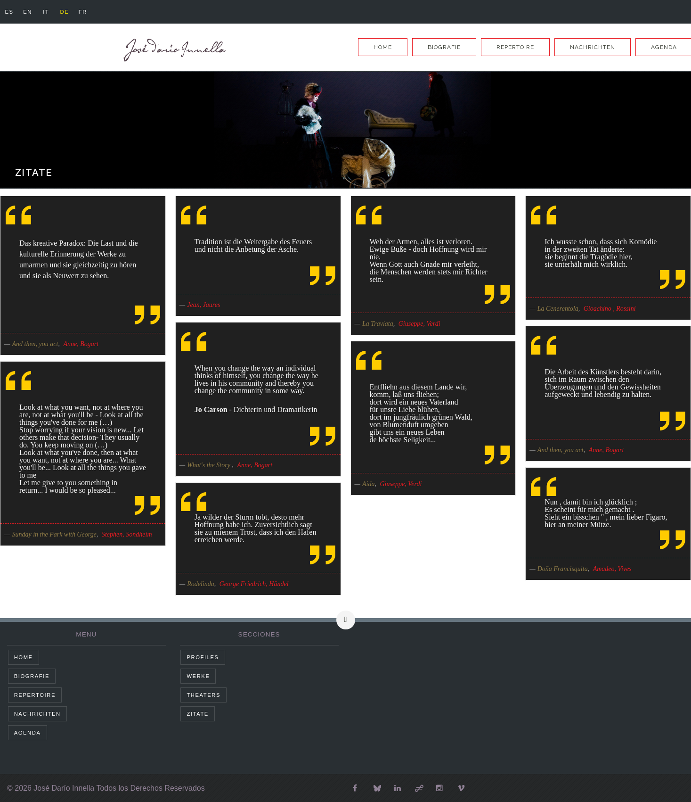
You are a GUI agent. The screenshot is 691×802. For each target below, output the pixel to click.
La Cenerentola (557, 308)
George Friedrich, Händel (254, 583)
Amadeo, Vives (612, 568)
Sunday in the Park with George (54, 534)
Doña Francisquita (562, 568)
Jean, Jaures (203, 304)
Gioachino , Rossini (610, 308)
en (29, 12)
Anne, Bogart (80, 343)
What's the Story (209, 465)
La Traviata (377, 323)
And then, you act (35, 343)
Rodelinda (200, 583)
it (50, 12)
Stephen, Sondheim (127, 534)
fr (90, 12)
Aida (368, 484)
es (10, 12)
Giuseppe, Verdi (419, 323)
